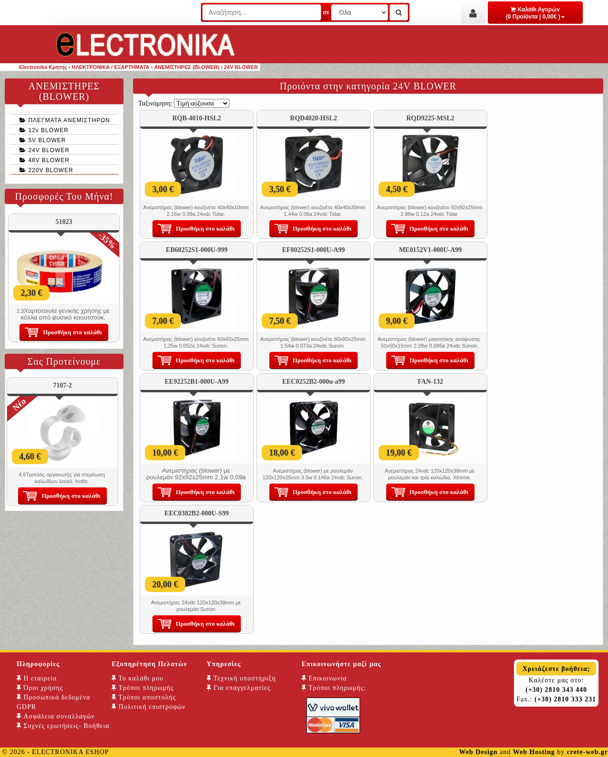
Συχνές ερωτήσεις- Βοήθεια (63, 725)
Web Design (478, 752)
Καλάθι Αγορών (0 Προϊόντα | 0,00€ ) (535, 13)
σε (326, 12)
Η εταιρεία (37, 678)
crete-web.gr (587, 752)
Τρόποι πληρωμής (143, 687)
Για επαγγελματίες (238, 687)
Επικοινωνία (324, 678)
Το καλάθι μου (137, 678)
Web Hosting (534, 752)
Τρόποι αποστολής (144, 697)
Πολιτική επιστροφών (149, 706)
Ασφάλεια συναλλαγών (56, 716)
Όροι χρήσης (40, 687)
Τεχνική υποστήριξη (241, 678)
